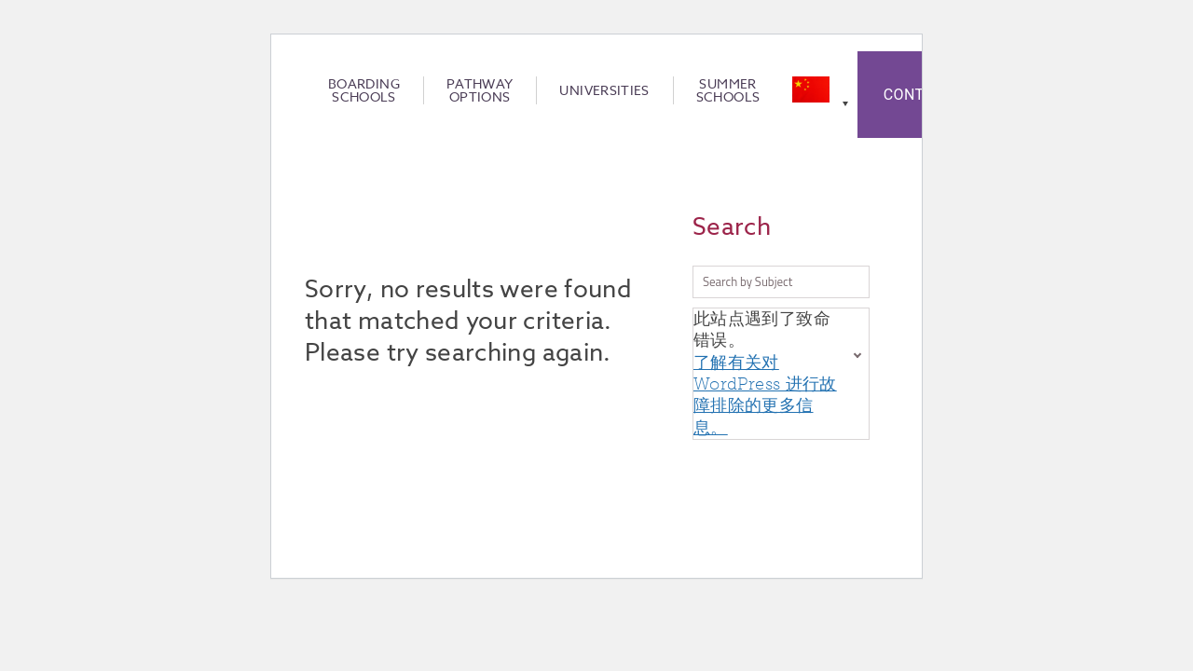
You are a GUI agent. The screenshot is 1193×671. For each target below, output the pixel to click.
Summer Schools (728, 90)
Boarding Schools (364, 90)
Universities (604, 90)
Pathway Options (480, 90)
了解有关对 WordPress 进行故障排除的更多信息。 (765, 395)
